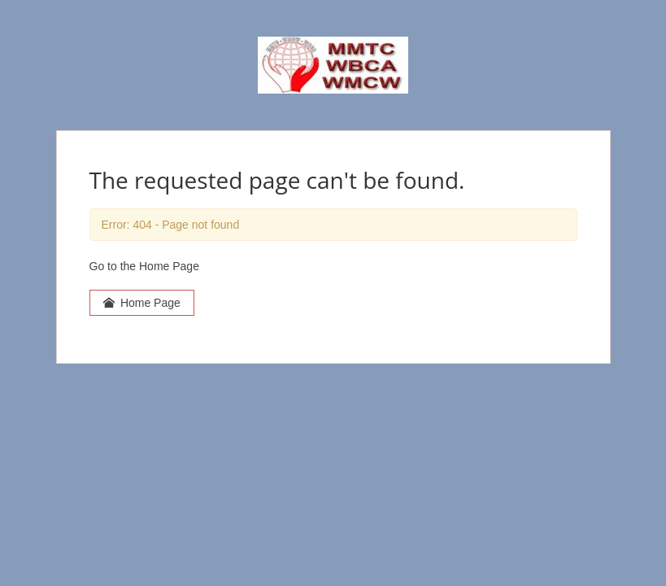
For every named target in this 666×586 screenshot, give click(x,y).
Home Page (142, 302)
